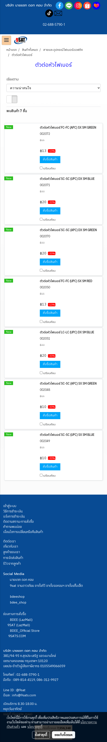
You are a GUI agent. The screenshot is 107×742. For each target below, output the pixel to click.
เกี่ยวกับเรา (10, 546)
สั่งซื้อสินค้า (50, 159)
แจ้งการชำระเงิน (14, 516)
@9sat (20, 690)
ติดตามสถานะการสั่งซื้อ (18, 521)
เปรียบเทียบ (49, 169)
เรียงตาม (13, 79)
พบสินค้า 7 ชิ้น (16, 111)
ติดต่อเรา (9, 541)
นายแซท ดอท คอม (22, 579)
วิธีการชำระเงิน (13, 511)
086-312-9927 (47, 680)
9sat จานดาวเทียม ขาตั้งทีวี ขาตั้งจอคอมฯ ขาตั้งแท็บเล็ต (46, 585)
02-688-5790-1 (28, 674)
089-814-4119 (24, 680)
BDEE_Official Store (25, 631)
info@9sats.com (24, 695)
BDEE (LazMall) (21, 620)
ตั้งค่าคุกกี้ (41, 735)
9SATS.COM (17, 636)
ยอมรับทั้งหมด (64, 735)
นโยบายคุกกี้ (34, 726)
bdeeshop (17, 596)
